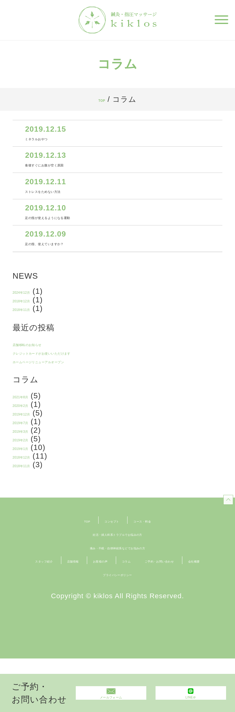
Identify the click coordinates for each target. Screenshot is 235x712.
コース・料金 (158, 560)
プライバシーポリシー (117, 627)
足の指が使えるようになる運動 (80, 228)
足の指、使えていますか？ (72, 258)
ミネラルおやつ (53, 139)
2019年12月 (34, 443)
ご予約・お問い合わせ (96, 614)
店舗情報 (103, 600)
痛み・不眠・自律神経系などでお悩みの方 (117, 587)
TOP (102, 99)
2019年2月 (32, 473)
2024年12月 (34, 309)
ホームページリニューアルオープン (76, 386)
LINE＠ (191, 700)
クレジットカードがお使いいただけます (85, 376)
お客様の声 (150, 600)
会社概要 (161, 614)
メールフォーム (111, 700)
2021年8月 (32, 423)
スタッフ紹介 (52, 600)
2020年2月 (32, 433)
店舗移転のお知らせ (48, 366)
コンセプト (103, 560)
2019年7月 (32, 453)
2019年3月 (32, 463)
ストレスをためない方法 (69, 199)
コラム (193, 600)
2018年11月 (34, 329)
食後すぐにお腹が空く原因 (72, 169)
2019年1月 (32, 483)
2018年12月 (34, 319)
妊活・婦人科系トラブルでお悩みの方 (117, 574)
